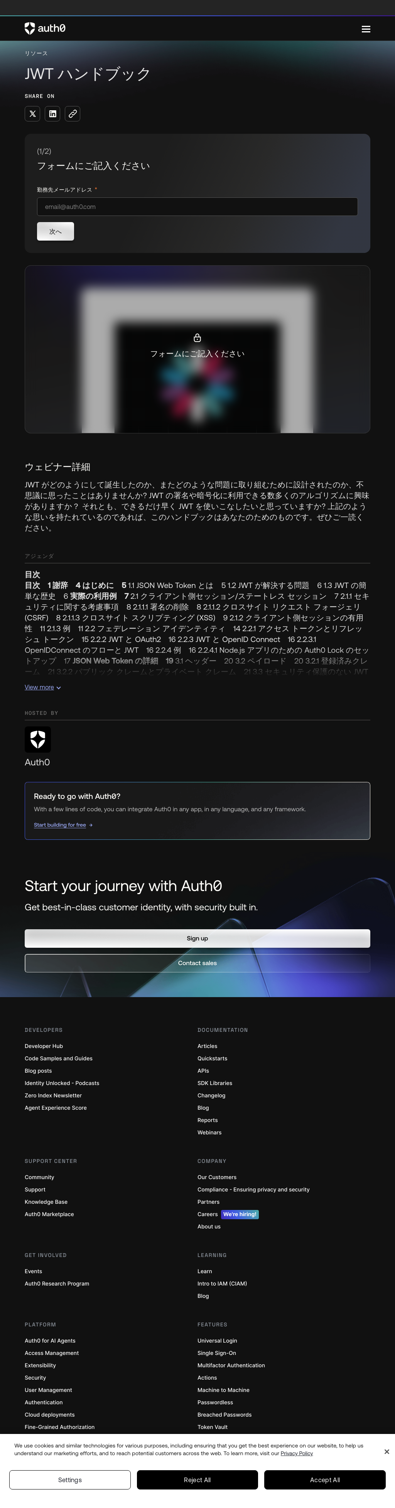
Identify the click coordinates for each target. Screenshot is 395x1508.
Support (35, 1189)
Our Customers (217, 1177)
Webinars (210, 1132)
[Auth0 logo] (193, 28)
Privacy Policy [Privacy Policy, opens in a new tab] (297, 1453)
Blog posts (38, 1071)
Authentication (44, 1402)
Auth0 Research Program (57, 1284)
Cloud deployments (50, 1415)
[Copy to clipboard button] (72, 113)
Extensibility (40, 1365)
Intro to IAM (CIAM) (222, 1284)
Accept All (325, 1479)
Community (39, 1177)
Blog (203, 1108)
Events (33, 1271)
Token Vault (213, 1427)
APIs (203, 1071)
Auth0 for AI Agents (50, 1341)
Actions (207, 1378)
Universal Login (217, 1341)
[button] (197, 938)
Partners (208, 1202)
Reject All (197, 1479)
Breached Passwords (225, 1415)
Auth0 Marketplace (49, 1214)
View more (43, 687)
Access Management (52, 1353)
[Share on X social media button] (32, 113)
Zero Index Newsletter (53, 1095)
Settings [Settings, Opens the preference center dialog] (70, 1479)
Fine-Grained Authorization (60, 1427)
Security (35, 1378)
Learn (205, 1271)
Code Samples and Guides (59, 1058)
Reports (208, 1120)
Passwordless (215, 1402)
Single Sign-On (217, 1353)
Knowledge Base (46, 1202)
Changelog (211, 1095)
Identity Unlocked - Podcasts (62, 1083)
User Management (48, 1390)
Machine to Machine (224, 1390)
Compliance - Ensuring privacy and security (254, 1189)
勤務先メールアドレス (65, 190)
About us (209, 1226)
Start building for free (60, 825)
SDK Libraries (215, 1083)
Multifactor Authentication (231, 1365)
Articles (207, 1046)
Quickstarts (212, 1058)
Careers (228, 1214)
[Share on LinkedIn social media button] (52, 113)
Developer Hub (44, 1046)
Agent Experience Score (56, 1108)
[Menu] (366, 28)
